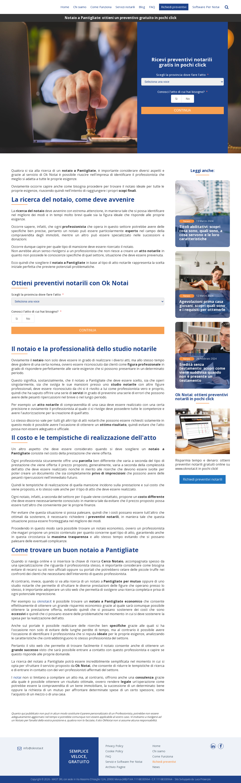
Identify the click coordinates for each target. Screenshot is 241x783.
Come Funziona (100, 7)
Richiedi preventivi (173, 7)
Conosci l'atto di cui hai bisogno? (181, 92)
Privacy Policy (114, 746)
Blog (142, 7)
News (186, 221)
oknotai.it (44, 601)
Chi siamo (79, 7)
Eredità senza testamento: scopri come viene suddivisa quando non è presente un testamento (202, 372)
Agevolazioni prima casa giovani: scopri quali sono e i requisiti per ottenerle (202, 305)
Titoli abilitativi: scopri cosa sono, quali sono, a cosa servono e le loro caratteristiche (200, 232)
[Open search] (226, 7)
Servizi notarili (125, 7)
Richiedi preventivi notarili (202, 479)
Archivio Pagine (115, 767)
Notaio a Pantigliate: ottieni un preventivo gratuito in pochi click (120, 17)
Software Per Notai (205, 7)
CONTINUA (182, 110)
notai (17, 677)
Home (65, 7)
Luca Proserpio (203, 779)
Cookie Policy (114, 751)
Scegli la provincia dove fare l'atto (181, 75)
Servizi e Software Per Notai (123, 762)
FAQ (152, 7)
